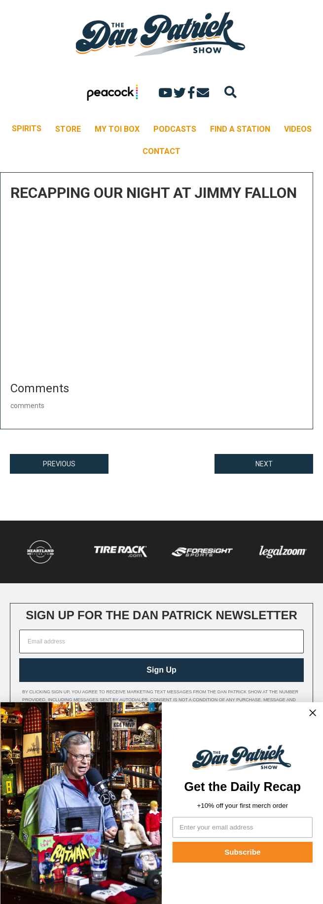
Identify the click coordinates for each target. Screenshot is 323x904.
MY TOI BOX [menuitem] (117, 129)
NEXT (264, 464)
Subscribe (242, 852)
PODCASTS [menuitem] (174, 129)
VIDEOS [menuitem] (298, 129)
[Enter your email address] (242, 827)
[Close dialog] (312, 713)
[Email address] (161, 641)
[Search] (230, 92)
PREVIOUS (59, 464)
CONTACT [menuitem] (161, 151)
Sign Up (161, 670)
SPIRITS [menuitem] (26, 128)
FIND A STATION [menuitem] (240, 129)
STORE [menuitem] (68, 129)
